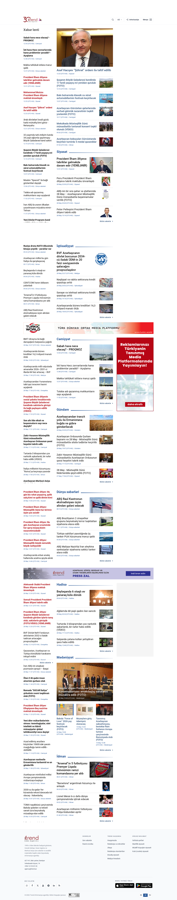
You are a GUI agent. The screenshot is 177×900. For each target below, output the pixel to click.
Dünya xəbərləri (68, 492)
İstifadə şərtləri (138, 840)
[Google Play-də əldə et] (144, 885)
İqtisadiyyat (65, 246)
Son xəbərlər (87, 840)
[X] (37, 885)
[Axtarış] (112, 19)
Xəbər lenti (31, 30)
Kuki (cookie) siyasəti (140, 851)
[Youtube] (43, 885)
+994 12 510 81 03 (31, 866)
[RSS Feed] (59, 885)
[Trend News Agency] (31, 838)
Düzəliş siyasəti (113, 855)
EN (141, 895)
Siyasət (62, 152)
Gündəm (63, 409)
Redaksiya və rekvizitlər (116, 844)
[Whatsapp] (27, 885)
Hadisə (62, 584)
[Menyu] (147, 19)
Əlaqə (109, 848)
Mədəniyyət (65, 657)
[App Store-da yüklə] (124, 885)
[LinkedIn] (54, 885)
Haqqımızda (112, 840)
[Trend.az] (32, 19)
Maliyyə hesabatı (113, 859)
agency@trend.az (31, 869)
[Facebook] (32, 885)
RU (150, 895)
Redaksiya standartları (116, 851)
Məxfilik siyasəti (138, 844)
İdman (61, 756)
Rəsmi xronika (87, 844)
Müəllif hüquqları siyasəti (141, 848)
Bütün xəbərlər (105, 221)
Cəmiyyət (63, 339)
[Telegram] (48, 885)
